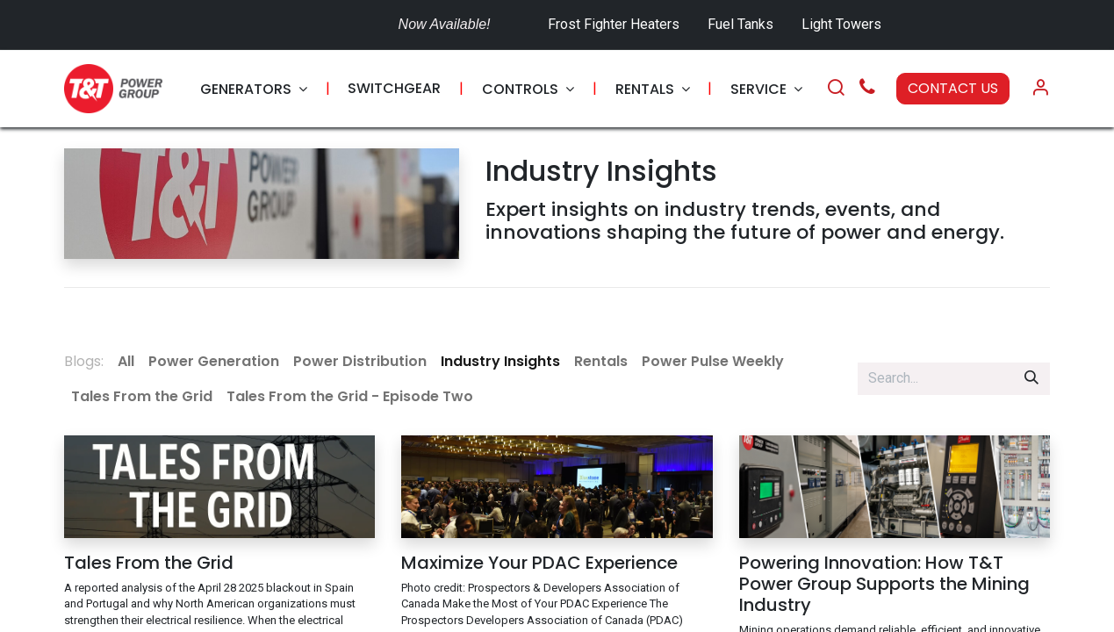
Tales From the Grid (149, 562)
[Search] (835, 88)
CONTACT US (953, 88)
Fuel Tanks (742, 24)
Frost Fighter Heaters (613, 24)
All (126, 361)
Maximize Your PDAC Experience (539, 562)
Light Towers (841, 24)
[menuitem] (254, 89)
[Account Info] (1040, 88)
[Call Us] (867, 89)
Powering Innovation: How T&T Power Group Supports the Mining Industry (884, 583)
